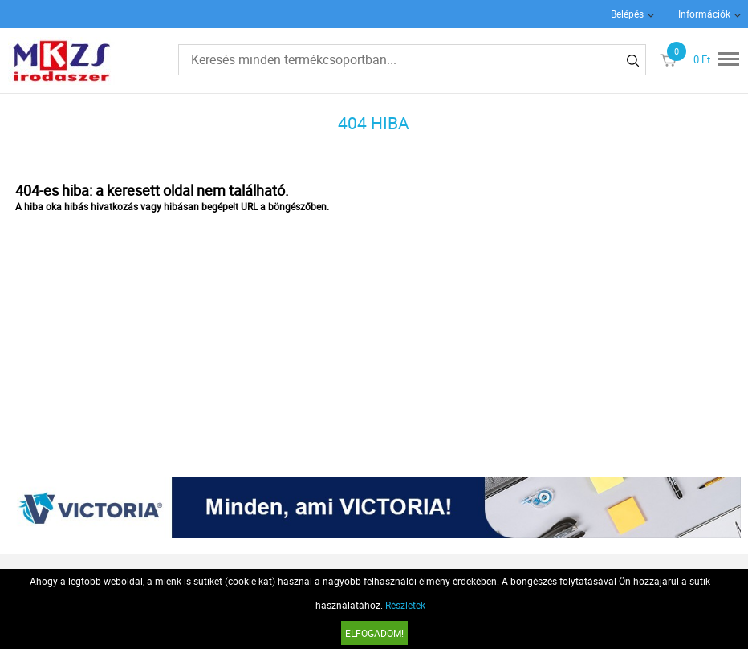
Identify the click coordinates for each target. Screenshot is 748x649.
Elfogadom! (374, 633)
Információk (704, 13)
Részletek (405, 604)
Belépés (627, 13)
